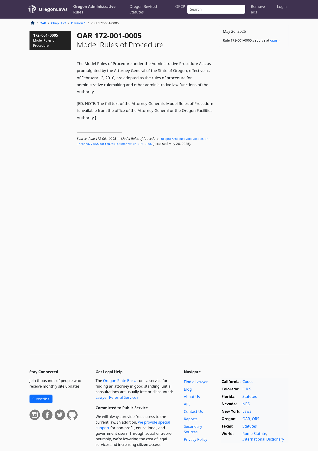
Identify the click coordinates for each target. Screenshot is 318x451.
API (187, 404)
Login (282, 6)
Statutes (250, 396)
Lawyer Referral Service (116, 397)
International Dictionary (263, 439)
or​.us (274, 40)
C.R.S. (247, 389)
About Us (192, 396)
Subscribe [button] (41, 399)
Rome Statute (254, 433)
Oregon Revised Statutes (143, 9)
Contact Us (193, 411)
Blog (188, 389)
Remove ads (258, 9)
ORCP (180, 6)
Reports (191, 419)
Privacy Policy (195, 439)
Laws (247, 411)
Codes (248, 381)
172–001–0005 (45, 40)
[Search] (216, 9)
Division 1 (78, 23)
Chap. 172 (58, 23)
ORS (255, 418)
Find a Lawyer (196, 381)
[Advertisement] (254, 123)
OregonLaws (53, 9)
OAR (43, 23)
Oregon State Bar (118, 380)
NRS (246, 403)
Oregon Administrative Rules (94, 9)
